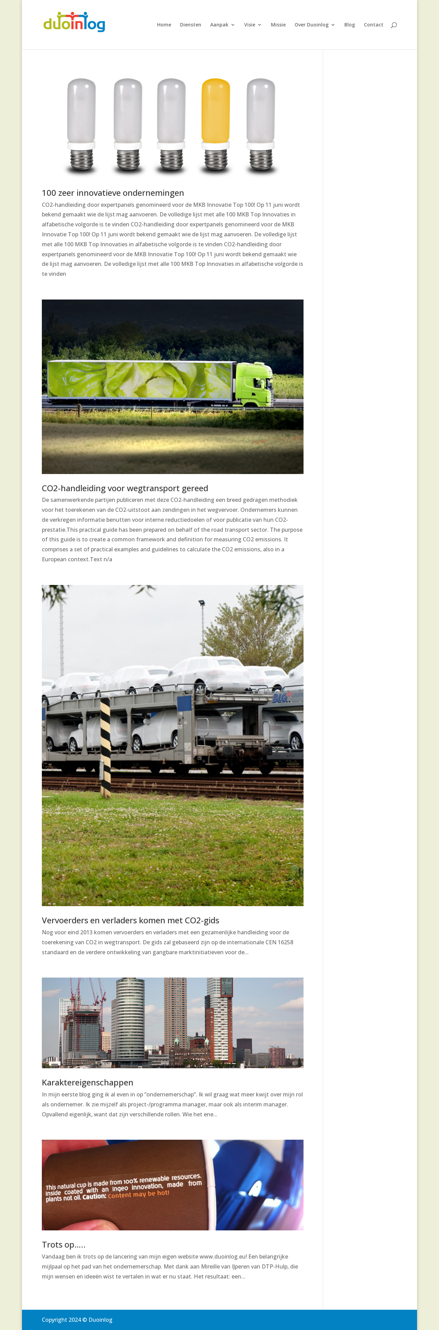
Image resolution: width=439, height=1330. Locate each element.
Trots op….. (64, 1244)
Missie (278, 25)
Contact (373, 25)
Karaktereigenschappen (87, 1082)
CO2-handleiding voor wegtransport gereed (125, 488)
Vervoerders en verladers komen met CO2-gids (130, 920)
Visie (249, 25)
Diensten (190, 25)
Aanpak (219, 25)
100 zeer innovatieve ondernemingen (113, 192)
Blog (349, 25)
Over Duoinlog (312, 25)
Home (164, 25)
